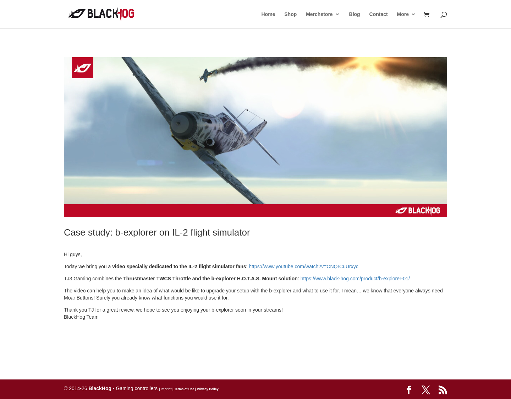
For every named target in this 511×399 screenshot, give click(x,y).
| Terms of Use (182, 389)
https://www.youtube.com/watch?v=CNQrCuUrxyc (303, 266)
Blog (354, 14)
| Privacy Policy (206, 389)
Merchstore (319, 14)
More (403, 14)
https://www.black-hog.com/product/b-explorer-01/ (355, 278)
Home (268, 14)
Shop (290, 14)
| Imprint (165, 389)
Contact (378, 14)
